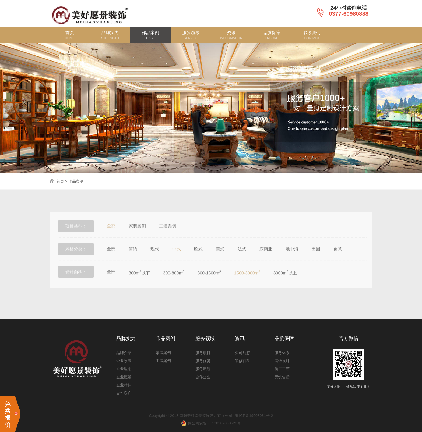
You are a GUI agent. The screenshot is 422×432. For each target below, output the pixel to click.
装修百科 (242, 361)
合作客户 (123, 393)
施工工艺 (282, 369)
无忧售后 (282, 377)
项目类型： (76, 236)
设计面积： (76, 282)
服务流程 (202, 369)
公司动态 (242, 353)
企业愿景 (123, 377)
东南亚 (265, 259)
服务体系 (282, 353)
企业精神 (123, 385)
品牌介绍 (123, 353)
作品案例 (75, 181)
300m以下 (139, 283)
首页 (60, 181)
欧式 (198, 259)
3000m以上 (285, 283)
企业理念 (123, 369)
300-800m (173, 283)
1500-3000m (247, 283)
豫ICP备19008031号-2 (254, 415)
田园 (316, 259)
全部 (111, 236)
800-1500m (209, 283)
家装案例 (137, 236)
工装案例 (167, 236)
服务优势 (202, 361)
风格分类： (76, 259)
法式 (242, 259)
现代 (154, 259)
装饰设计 (282, 361)
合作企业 (202, 377)
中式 (176, 259)
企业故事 (123, 361)
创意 (337, 259)
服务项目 (202, 353)
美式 (220, 259)
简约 (133, 259)
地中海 (292, 259)
